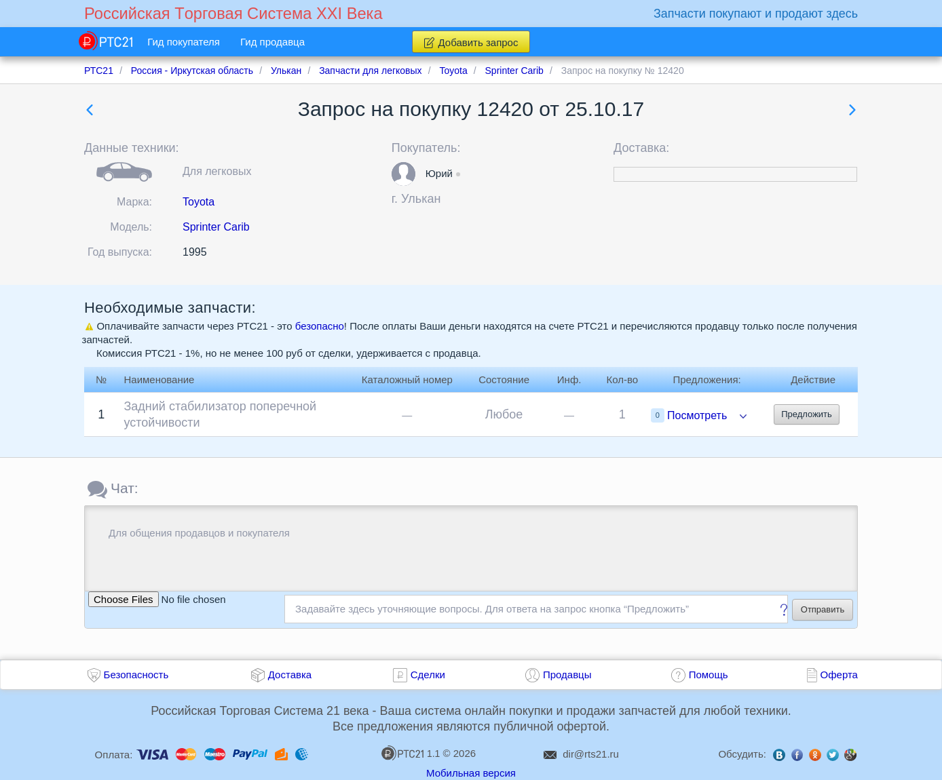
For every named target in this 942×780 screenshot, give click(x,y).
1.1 (410, 752)
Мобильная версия (471, 773)
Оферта (839, 674)
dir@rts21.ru (591, 754)
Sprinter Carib (216, 227)
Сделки (428, 674)
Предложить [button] (806, 414)
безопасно (319, 326)
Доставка (290, 674)
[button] (403, 174)
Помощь (708, 674)
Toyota (198, 202)
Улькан (420, 199)
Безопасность (136, 674)
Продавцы (567, 674)
